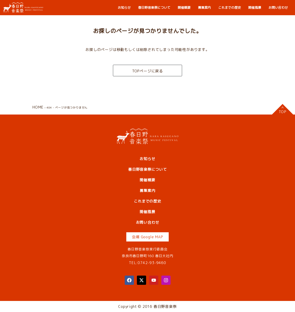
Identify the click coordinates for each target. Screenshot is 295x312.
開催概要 (184, 7)
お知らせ (124, 7)
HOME (38, 107)
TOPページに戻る (147, 71)
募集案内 (204, 7)
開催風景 (254, 7)
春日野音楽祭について (154, 7)
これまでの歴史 (229, 7)
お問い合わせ (278, 7)
